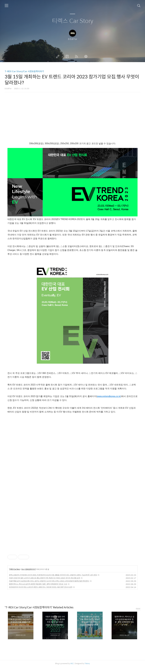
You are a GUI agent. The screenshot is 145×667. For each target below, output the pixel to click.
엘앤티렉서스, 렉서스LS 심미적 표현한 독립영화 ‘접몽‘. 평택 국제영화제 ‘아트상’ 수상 (38, 584)
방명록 (67, 56)
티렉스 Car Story (72, 21)
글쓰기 (58, 56)
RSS (77, 56)
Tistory (87, 663)
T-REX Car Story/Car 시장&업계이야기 (24, 71)
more (138, 608)
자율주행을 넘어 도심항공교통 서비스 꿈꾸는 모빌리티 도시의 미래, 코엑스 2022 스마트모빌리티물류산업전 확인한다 (49, 581)
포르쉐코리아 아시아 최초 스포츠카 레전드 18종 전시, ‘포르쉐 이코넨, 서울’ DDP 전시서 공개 (40, 587)
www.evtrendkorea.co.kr (109, 396)
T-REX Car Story (14, 569)
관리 (86, 56)
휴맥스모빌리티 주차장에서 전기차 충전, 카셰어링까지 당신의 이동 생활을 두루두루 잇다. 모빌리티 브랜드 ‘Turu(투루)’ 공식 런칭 (53, 575)
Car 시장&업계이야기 (28, 569)
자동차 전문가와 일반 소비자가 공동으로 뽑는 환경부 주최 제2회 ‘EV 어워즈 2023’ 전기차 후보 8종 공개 (44, 578)
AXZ (71, 663)
